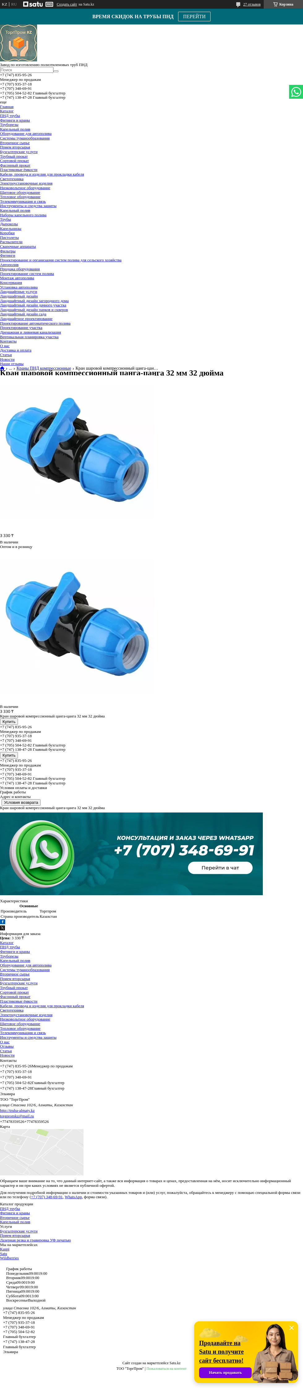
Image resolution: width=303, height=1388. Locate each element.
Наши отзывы (11, 363)
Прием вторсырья (15, 147)
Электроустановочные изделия (26, 183)
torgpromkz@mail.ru (17, 1116)
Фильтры (7, 251)
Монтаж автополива (17, 278)
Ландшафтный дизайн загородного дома (34, 300)
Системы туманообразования (25, 138)
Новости (7, 359)
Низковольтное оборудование (25, 187)
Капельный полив (15, 129)
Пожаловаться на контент (167, 1368)
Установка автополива (19, 287)
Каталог (7, 111)
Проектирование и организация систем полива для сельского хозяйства (61, 260)
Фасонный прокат (15, 165)
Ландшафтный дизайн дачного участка (33, 305)
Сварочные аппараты (18, 246)
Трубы (5, 219)
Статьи (6, 354)
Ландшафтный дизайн (19, 296)
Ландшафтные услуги (18, 291)
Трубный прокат (14, 156)
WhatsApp (73, 1197)
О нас (5, 345)
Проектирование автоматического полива (35, 323)
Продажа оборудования (20, 269)
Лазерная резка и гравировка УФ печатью (35, 1240)
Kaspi (4, 1249)
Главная (7, 106)
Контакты (8, 341)
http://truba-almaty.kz (17, 1110)
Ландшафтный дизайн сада (23, 314)
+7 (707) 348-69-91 (47, 1197)
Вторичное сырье (15, 142)
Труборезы (9, 124)
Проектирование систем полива (27, 273)
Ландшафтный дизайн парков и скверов (34, 309)
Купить (8, 721)
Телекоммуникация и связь (23, 201)
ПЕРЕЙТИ (194, 16)
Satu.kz (175, 1363)
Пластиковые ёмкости (18, 169)
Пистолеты (9, 237)
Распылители (11, 241)
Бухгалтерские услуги (18, 151)
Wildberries (9, 1258)
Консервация (11, 282)
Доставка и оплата (16, 350)
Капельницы (10, 228)
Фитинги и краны (15, 120)
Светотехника (11, 179)
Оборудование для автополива (26, 133)
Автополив (9, 264)
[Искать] (55, 71)
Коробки (7, 233)
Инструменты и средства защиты (28, 205)
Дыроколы (9, 224)
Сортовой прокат (14, 160)
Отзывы (7, 1046)
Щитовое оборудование (20, 192)
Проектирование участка (21, 327)
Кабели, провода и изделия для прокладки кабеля (42, 174)
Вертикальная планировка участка (29, 337)
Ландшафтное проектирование (26, 318)
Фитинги (7, 255)
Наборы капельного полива (23, 215)
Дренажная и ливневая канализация (30, 332)
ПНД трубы (10, 115)
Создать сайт (67, 4)
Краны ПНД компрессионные (43, 368)
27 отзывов (252, 4)
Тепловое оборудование (20, 196)
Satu (3, 1253)
